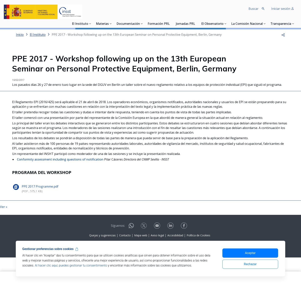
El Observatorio (212, 24)
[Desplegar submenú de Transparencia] (293, 23)
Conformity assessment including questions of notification (60, 195)
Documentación (128, 24)
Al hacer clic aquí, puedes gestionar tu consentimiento (71, 265)
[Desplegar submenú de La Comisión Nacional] (265, 23)
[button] (283, 34)
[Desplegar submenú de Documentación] (142, 23)
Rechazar (250, 264)
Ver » (3, 242)
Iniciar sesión (282, 9)
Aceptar (250, 253)
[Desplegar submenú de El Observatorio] (225, 23)
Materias (102, 24)
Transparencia (280, 24)
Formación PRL (159, 24)
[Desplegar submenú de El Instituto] (90, 23)
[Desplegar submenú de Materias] (111, 23)
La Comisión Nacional (247, 24)
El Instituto (80, 24)
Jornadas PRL (185, 24)
